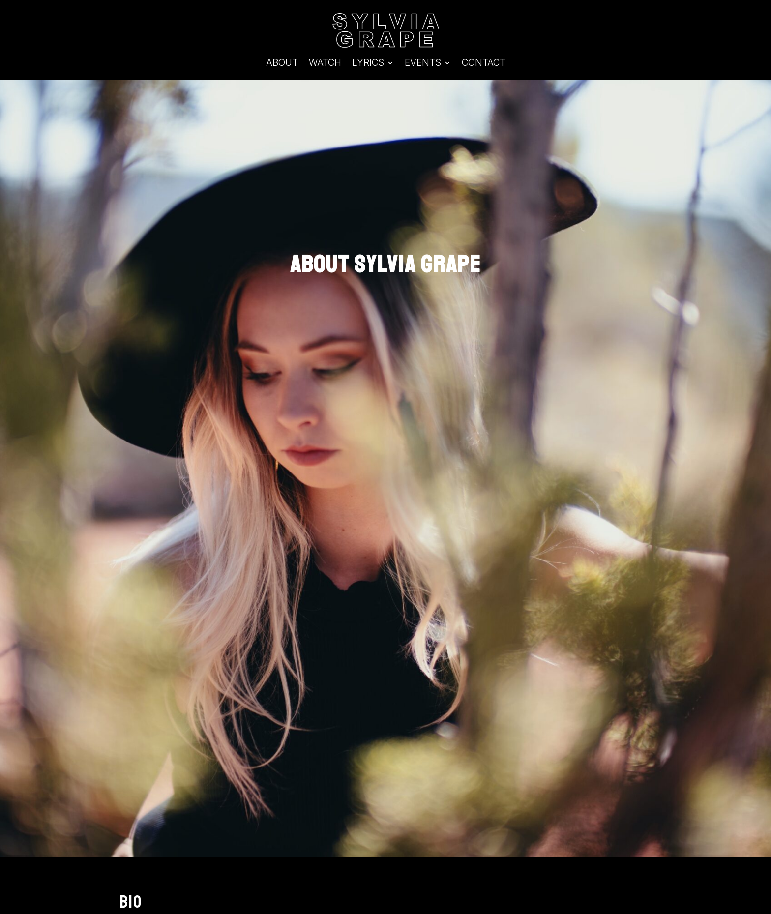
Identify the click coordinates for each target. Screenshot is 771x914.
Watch (325, 63)
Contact (483, 63)
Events (423, 63)
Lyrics (368, 63)
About (282, 63)
